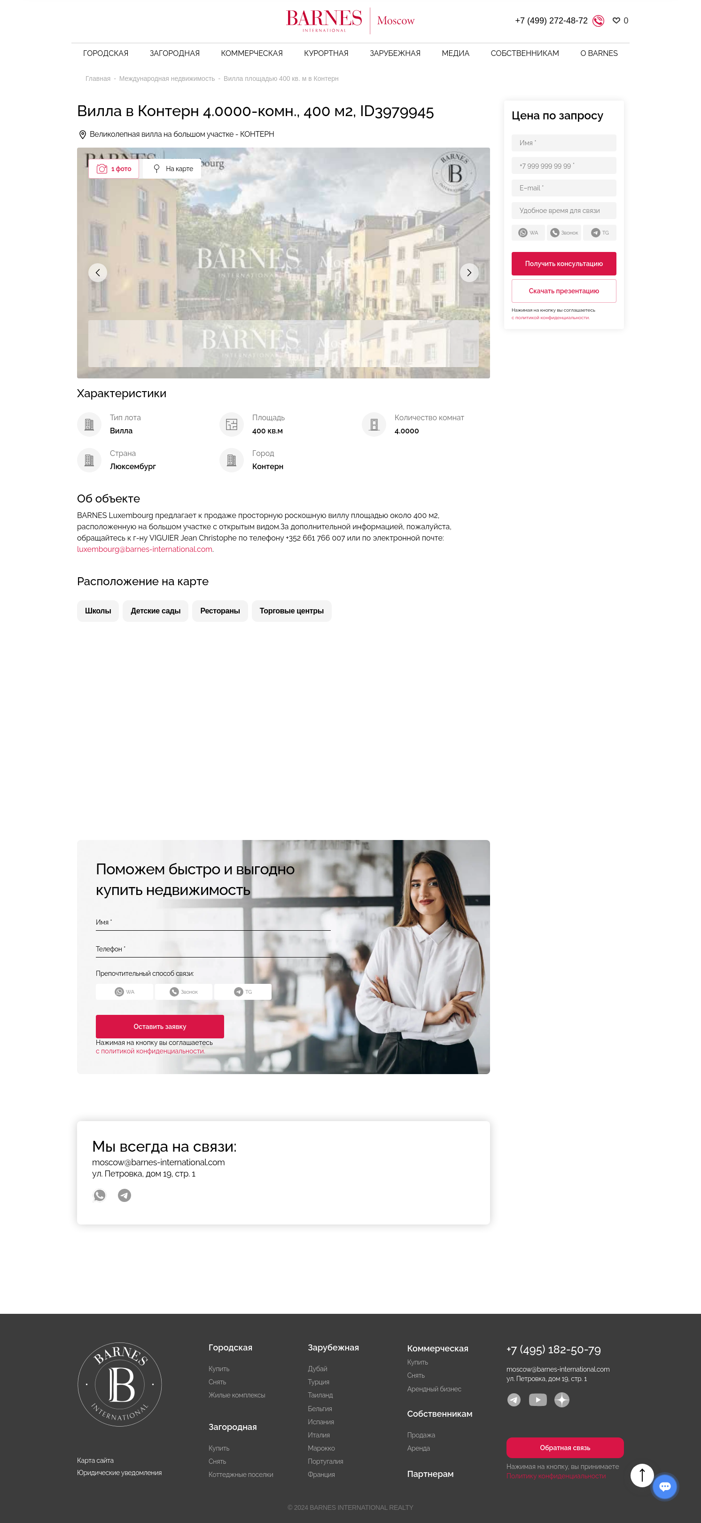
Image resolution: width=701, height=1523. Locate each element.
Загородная (175, 53)
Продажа (421, 1435)
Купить (219, 1369)
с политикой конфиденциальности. (150, 1051)
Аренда (418, 1448)
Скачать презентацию (564, 291)
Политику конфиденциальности (556, 1476)
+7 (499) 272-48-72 (551, 20)
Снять (217, 1382)
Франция (321, 1474)
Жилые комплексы (237, 1395)
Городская (105, 53)
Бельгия (320, 1409)
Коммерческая (252, 53)
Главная (99, 78)
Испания (321, 1422)
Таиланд (320, 1395)
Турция (318, 1382)
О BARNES (599, 53)
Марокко (321, 1448)
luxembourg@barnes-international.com (144, 549)
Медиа (456, 53)
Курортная (326, 53)
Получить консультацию (564, 263)
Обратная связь (565, 1448)
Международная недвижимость (168, 78)
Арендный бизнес (434, 1389)
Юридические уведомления (119, 1472)
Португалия (325, 1461)
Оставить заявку (155, 1026)
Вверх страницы (642, 1475)
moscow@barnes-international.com (158, 1162)
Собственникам (525, 53)
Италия (319, 1435)
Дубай (317, 1369)
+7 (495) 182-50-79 (553, 1349)
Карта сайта (95, 1460)
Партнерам (430, 1474)
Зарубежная (395, 53)
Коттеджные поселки (241, 1474)
